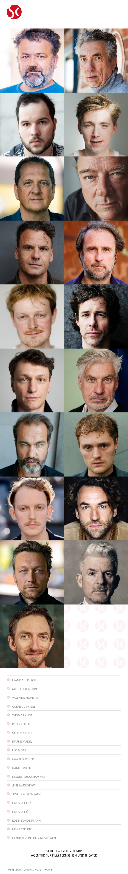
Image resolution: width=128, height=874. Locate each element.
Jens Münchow (23, 785)
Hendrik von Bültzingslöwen (33, 838)
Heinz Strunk (21, 829)
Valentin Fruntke (24, 697)
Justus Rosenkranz (26, 794)
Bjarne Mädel (21, 741)
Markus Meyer (22, 759)
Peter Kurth (20, 724)
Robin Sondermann (26, 820)
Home (48, 869)
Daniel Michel (22, 768)
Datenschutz (32, 869)
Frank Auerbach (23, 680)
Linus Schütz (21, 811)
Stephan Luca (21, 732)
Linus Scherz (21, 802)
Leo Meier (18, 750)
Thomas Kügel (22, 715)
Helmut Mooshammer (28, 776)
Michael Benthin (24, 689)
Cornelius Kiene (23, 706)
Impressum (14, 869)
